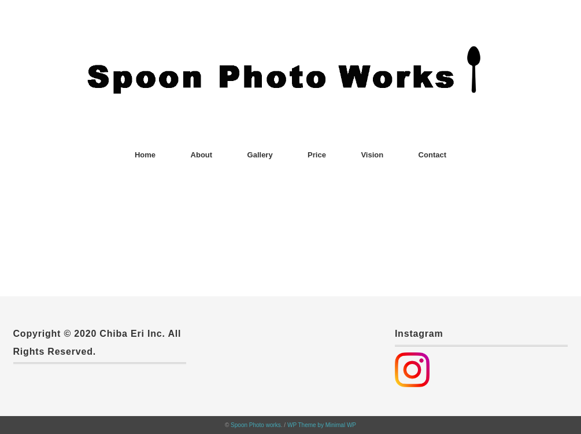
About (202, 154)
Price (317, 154)
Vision (372, 154)
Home (145, 154)
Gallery (260, 154)
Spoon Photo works (256, 425)
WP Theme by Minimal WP (321, 425)
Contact (432, 154)
